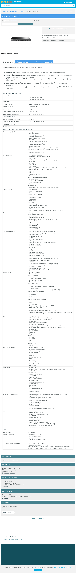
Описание (8, 61)
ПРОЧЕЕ (5, 429)
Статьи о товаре (44, 61)
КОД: (34, 21)
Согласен (38, 570)
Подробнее (5, 486)
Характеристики (24, 61)
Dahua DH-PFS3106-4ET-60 (13, 536)
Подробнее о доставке (8, 473)
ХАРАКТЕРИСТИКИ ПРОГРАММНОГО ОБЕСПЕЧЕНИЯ (17, 129)
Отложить (61, 40)
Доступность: (5, 21)
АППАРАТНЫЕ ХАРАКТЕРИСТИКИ (12, 93)
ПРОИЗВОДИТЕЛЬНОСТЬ (10, 116)
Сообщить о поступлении (25, 24)
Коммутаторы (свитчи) (8, 512)
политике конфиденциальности (62, 567)
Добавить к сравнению (50, 40)
